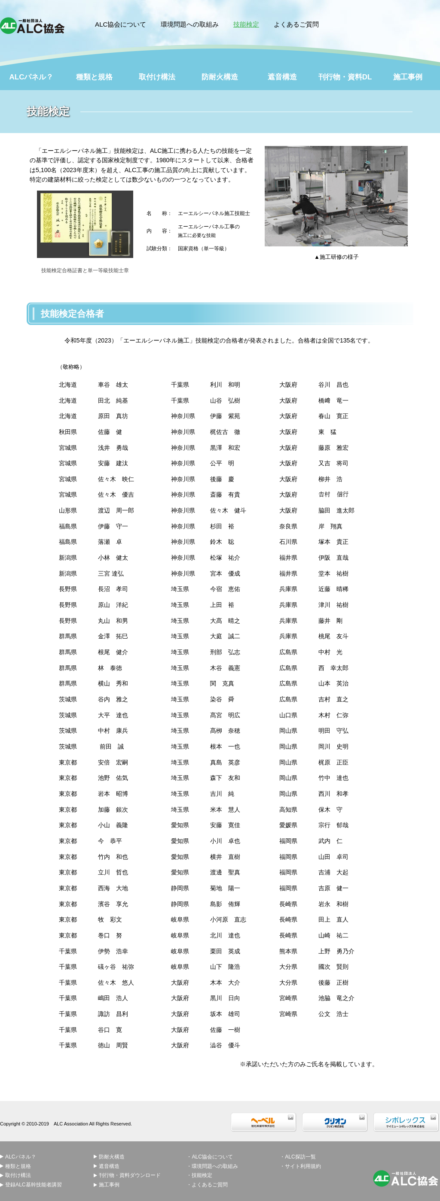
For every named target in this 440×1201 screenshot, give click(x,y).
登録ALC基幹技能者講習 (33, 1185)
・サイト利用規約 (300, 1166)
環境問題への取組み (190, 24)
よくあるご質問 (296, 24)
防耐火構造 (220, 77)
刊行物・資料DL (345, 77)
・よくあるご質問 (207, 1185)
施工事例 (407, 77)
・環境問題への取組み (212, 1166)
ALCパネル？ (31, 77)
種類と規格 (94, 77)
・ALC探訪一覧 (298, 1157)
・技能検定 (199, 1175)
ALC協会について (120, 24)
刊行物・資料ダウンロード (130, 1175)
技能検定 (246, 24)
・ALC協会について (209, 1157)
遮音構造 (282, 77)
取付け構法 (157, 77)
